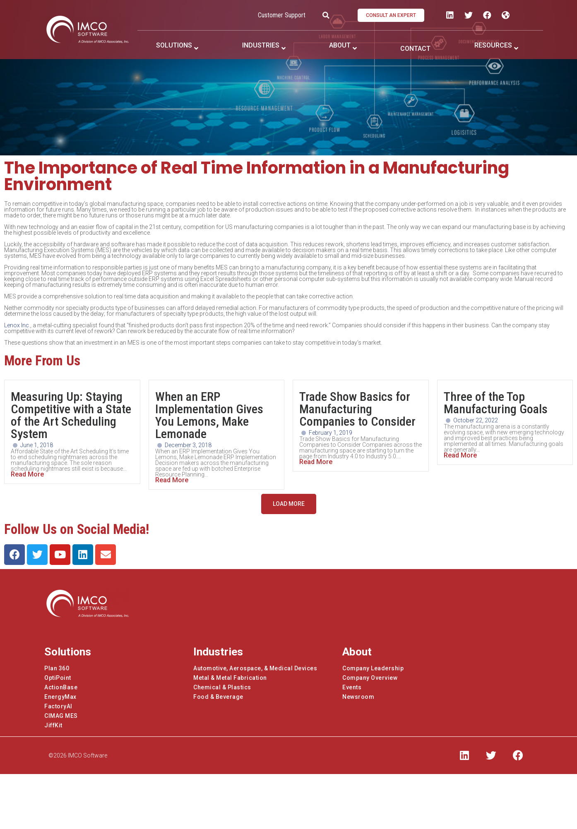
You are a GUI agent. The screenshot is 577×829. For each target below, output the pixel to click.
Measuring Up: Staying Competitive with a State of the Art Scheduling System (71, 415)
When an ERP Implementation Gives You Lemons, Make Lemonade (209, 415)
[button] (391, 15)
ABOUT (340, 45)
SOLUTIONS (174, 45)
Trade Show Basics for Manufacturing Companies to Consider (357, 409)
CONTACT (415, 48)
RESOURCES (493, 45)
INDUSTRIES (260, 45)
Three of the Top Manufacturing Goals (496, 402)
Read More (27, 474)
